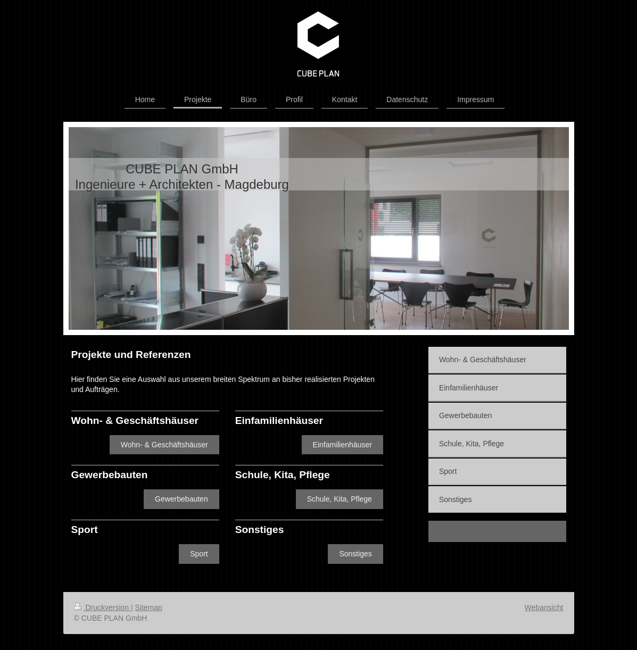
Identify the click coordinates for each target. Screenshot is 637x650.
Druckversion (102, 607)
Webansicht (544, 607)
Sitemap (148, 607)
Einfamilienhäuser (342, 444)
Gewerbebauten (181, 499)
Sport (199, 553)
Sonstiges (355, 553)
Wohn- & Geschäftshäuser (164, 444)
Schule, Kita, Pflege (339, 499)
